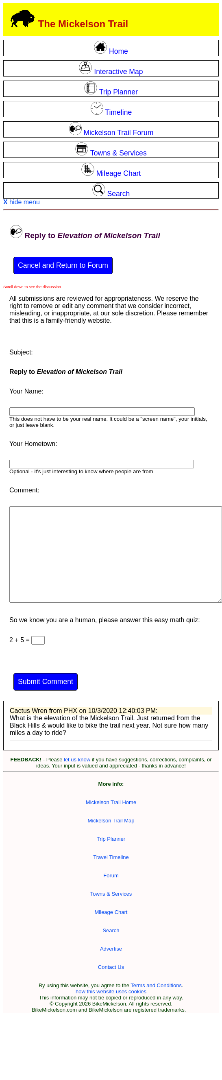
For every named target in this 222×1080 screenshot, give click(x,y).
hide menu (21, 202)
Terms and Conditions (156, 985)
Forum (111, 875)
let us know (77, 759)
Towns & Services (111, 894)
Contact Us (111, 967)
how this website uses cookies (111, 991)
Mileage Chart (111, 912)
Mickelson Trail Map (111, 821)
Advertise (111, 949)
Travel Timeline (111, 857)
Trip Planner (111, 839)
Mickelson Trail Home (111, 802)
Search (110, 930)
